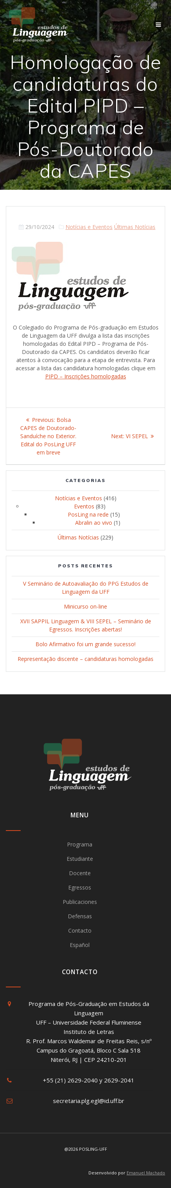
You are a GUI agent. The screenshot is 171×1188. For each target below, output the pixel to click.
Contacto (80, 930)
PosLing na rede (88, 514)
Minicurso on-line (85, 606)
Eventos (84, 506)
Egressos (79, 887)
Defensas (80, 916)
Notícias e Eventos (89, 227)
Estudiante (80, 858)
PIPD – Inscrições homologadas (85, 376)
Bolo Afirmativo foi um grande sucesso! (85, 644)
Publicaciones (80, 901)
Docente (80, 873)
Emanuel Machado (146, 1173)
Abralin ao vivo (93, 522)
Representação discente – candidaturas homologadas (85, 659)
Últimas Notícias (134, 227)
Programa (79, 844)
